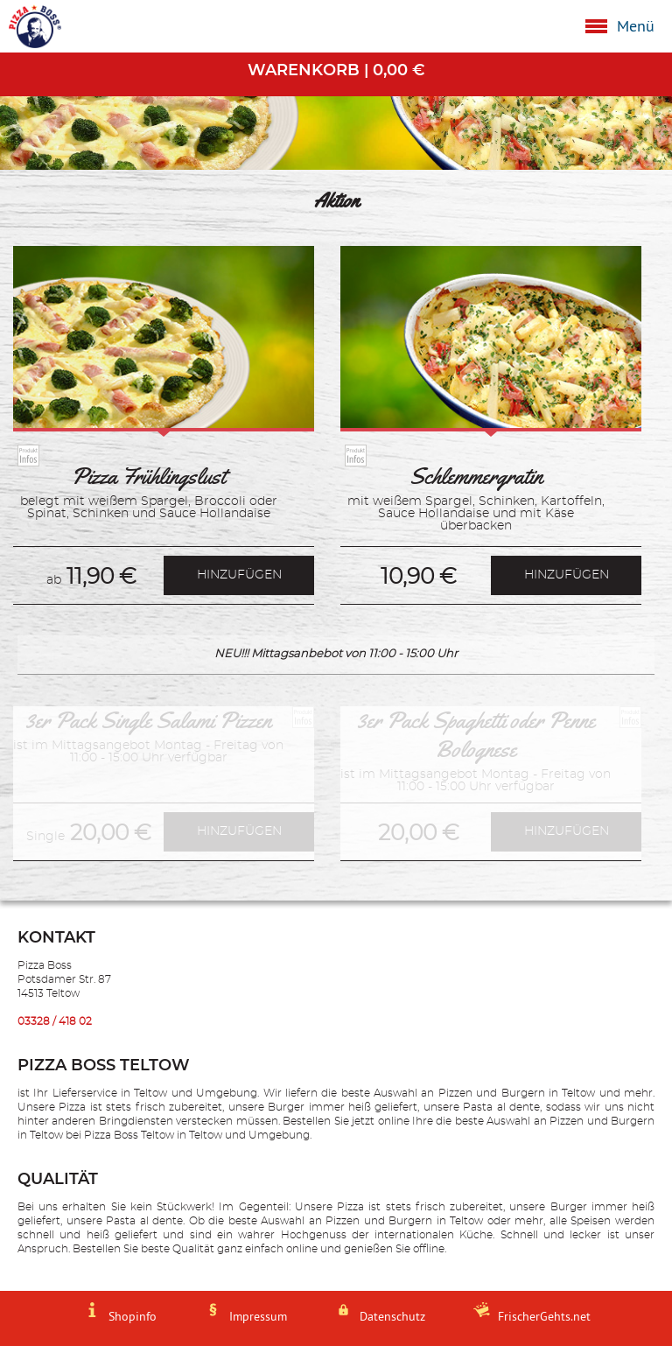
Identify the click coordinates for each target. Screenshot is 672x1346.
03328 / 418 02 (55, 1021)
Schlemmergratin (476, 476)
